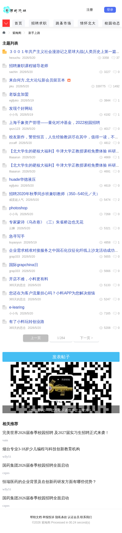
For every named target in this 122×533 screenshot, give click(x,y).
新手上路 (34, 33)
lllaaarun (14, 157)
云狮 (12, 228)
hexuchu (14, 58)
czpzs (6, 473)
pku (11, 86)
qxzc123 (14, 129)
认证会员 (73, 517)
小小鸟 (13, 114)
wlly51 (6, 456)
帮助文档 (36, 517)
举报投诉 (48, 517)
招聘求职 (39, 23)
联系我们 (86, 517)
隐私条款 (61, 517)
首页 (18, 23)
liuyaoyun (15, 242)
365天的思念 (17, 285)
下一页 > (86, 338)
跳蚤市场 (63, 23)
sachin (13, 72)
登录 (110, 9)
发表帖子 (61, 356)
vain (5, 440)
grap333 (14, 256)
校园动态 (112, 23)
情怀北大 (88, 23)
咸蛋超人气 (16, 199)
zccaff (13, 143)
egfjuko (14, 100)
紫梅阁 (16, 33)
